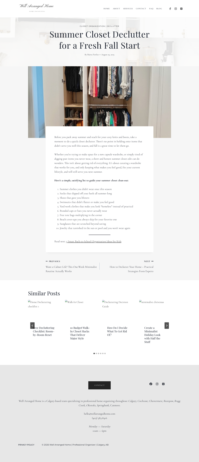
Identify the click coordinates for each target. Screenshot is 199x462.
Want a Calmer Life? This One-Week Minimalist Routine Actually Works (71, 266)
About (116, 8)
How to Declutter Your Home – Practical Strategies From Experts (127, 266)
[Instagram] (175, 8)
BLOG (159, 8)
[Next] (167, 325)
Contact (141, 8)
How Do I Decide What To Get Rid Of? (117, 331)
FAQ (151, 8)
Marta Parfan (93, 54)
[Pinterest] (181, 8)
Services (128, 8)
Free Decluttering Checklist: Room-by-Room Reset (43, 331)
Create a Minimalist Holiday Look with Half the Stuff (152, 335)
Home (107, 8)
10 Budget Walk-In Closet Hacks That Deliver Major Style (80, 333)
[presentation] (44, 310)
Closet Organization (92, 26)
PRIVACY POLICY (26, 445)
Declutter (113, 26)
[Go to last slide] (32, 325)
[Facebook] (170, 8)
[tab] (94, 353)
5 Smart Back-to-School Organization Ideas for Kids (93, 241)
